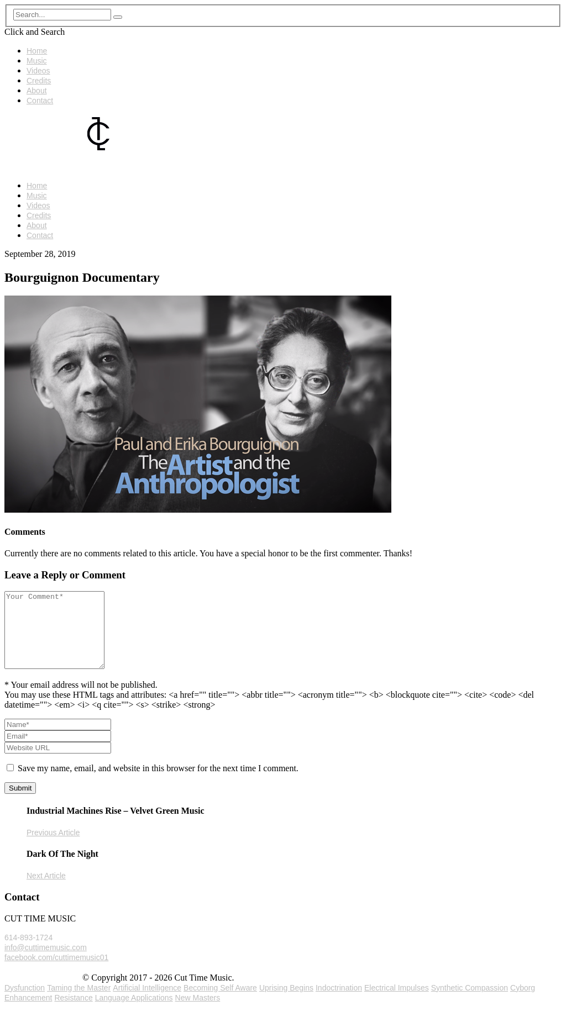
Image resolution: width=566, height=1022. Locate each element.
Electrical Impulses (396, 1002)
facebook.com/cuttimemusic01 (56, 972)
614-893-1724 (28, 952)
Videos (38, 70)
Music (37, 60)
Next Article (46, 890)
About (37, 90)
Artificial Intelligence (147, 1002)
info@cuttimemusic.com (45, 962)
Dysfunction (24, 1002)
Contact (40, 100)
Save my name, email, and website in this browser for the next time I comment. (158, 783)
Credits (39, 80)
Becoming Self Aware (220, 1002)
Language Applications (134, 1012)
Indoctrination (339, 1002)
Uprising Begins (286, 1002)
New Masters (198, 1012)
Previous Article (53, 847)
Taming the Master (79, 1002)
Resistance (73, 1012)
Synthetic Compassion (469, 1002)
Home (37, 50)
